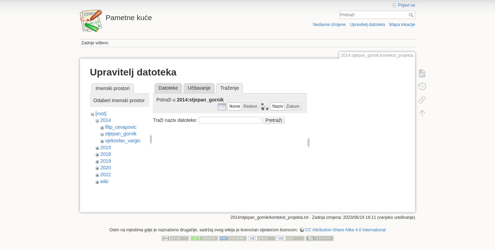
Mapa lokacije (402, 24)
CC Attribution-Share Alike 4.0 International (345, 227)
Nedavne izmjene (329, 24)
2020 (105, 167)
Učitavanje (199, 88)
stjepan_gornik (121, 133)
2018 (105, 154)
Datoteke (168, 88)
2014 (105, 120)
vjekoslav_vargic (123, 140)
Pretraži (412, 14)
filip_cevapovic (121, 127)
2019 (105, 161)
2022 (105, 174)
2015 (105, 147)
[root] (100, 113)
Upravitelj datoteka (367, 24)
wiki (104, 181)
